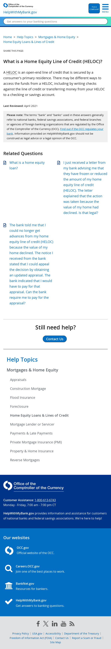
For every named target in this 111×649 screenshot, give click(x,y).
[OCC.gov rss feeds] (72, 624)
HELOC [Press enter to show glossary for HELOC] (11, 72)
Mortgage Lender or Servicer (32, 424)
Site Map (55, 642)
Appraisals (18, 379)
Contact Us (62, 638)
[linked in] (54, 624)
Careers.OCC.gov (28, 566)
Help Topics (22, 359)
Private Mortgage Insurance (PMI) (36, 442)
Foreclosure (19, 406)
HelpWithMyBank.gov (31, 600)
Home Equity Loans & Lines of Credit (39, 415)
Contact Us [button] (54, 339)
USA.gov (37, 633)
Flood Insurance (22, 397)
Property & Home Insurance (32, 451)
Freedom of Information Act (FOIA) (31, 638)
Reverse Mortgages (25, 460)
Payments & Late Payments (31, 433)
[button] (94, 8)
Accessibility (53, 633)
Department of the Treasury (81, 633)
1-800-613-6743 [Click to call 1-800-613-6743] (45, 500)
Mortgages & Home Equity (32, 370)
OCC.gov (23, 548)
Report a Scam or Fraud (86, 638)
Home (7, 37)
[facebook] (38, 624)
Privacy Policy (20, 633)
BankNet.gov (25, 584)
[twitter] (46, 624)
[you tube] (63, 624)
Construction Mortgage (28, 388)
